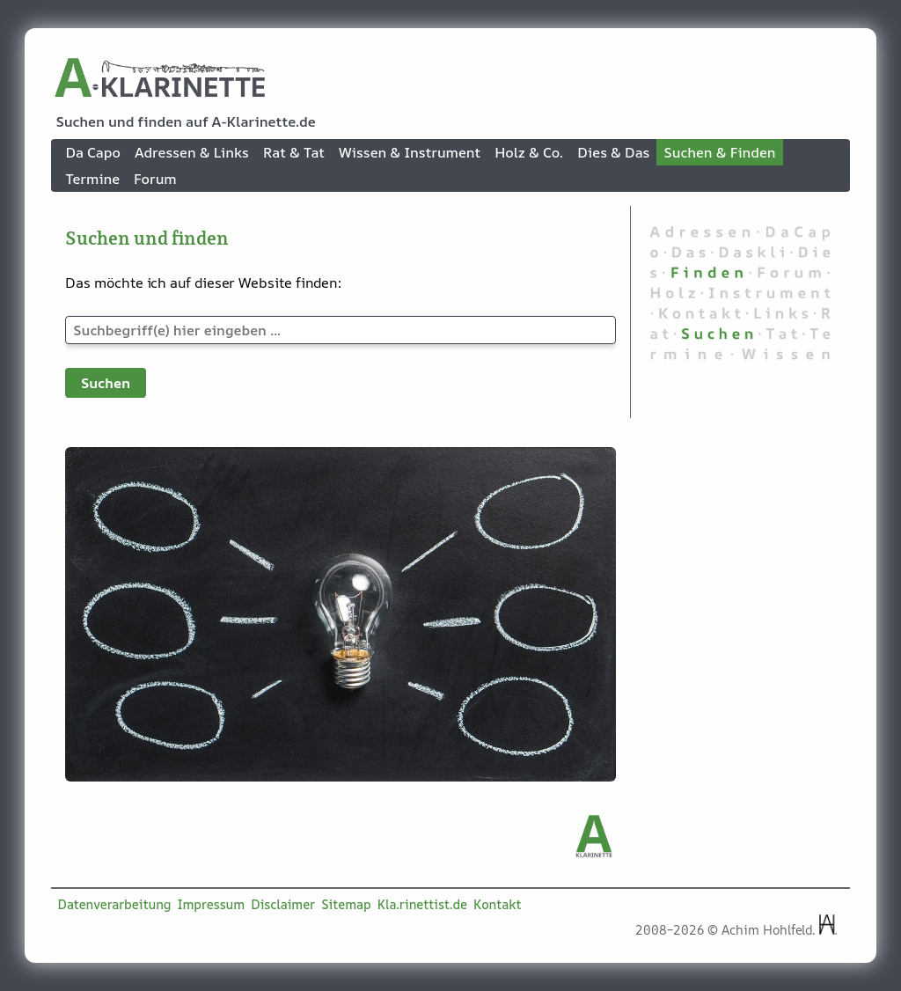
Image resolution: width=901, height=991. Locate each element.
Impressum (211, 904)
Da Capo (92, 152)
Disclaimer (283, 904)
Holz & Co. (528, 152)
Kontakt (497, 904)
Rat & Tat (294, 152)
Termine (92, 178)
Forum (155, 178)
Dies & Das (613, 152)
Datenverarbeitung (115, 904)
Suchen (105, 383)
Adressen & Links (192, 152)
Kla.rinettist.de (422, 904)
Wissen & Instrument (409, 152)
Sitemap (345, 904)
